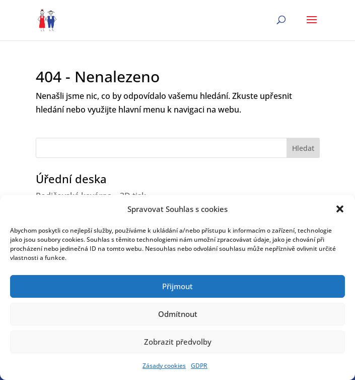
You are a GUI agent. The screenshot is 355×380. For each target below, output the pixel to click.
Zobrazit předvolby (177, 342)
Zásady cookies (164, 365)
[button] (340, 209)
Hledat (303, 148)
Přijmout (177, 286)
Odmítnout (177, 314)
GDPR (199, 365)
